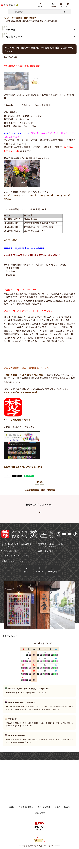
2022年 (16, 195)
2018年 (50, 195)
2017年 (59, 195)
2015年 (7, 199)
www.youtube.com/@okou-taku (21, 392)
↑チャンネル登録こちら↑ (17, 420)
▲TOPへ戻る (10, 240)
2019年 (42, 195)
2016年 (67, 195)
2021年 (25, 195)
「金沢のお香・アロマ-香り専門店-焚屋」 (24, 375)
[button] (39, 5)
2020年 (33, 195)
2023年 (7, 195)
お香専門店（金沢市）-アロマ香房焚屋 (23, 467)
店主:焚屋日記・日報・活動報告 (39, 490)
